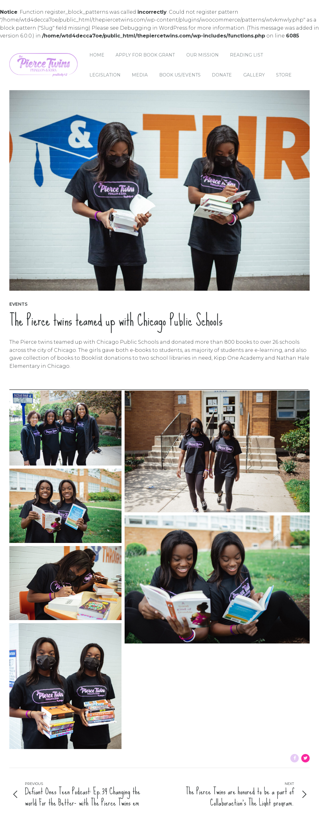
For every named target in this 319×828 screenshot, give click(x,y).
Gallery (254, 75)
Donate (222, 75)
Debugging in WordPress (153, 28)
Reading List (246, 55)
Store (284, 75)
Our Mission (202, 55)
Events (18, 304)
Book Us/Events (180, 75)
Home (96, 55)
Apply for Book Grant (145, 55)
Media (140, 75)
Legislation (105, 75)
